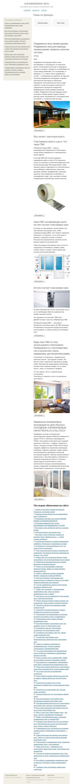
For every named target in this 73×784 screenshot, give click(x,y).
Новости (35, 10)
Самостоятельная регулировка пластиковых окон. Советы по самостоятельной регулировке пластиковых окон (50, 738)
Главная (27, 10)
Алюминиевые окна (36, 3)
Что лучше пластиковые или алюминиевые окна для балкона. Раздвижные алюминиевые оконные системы (50, 653)
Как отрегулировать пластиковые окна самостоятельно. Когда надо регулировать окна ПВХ (16, 33)
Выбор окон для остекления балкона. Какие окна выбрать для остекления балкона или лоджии (16, 57)
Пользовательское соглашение (38, 775)
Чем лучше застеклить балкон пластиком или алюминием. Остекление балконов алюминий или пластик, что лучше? (51, 553)
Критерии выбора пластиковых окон (48, 532)
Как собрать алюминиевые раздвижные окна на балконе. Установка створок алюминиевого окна (51, 763)
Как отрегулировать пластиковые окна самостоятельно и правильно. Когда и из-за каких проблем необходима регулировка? (51, 580)
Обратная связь (50, 775)
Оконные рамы (43, 23)
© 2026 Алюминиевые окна (11, 775)
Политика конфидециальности (33, 777)
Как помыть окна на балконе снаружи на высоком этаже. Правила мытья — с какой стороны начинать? (49, 537)
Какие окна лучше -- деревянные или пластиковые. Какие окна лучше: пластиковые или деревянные (51, 749)
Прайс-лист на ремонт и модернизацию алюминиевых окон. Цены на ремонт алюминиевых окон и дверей (49, 592)
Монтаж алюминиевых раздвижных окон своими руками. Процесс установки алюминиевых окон (17, 41)
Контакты (28, 775)
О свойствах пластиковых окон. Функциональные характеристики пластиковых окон (50, 639)
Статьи (44, 10)
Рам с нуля (60, 23)
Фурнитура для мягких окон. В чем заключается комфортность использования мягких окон (51, 685)
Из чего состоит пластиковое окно (51, 287)
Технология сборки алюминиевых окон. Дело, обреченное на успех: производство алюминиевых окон (51, 756)
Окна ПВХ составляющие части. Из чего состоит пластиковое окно (51, 223)
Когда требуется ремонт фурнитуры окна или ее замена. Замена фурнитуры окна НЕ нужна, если (51, 678)
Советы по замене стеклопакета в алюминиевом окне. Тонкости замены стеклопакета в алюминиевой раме (47, 646)
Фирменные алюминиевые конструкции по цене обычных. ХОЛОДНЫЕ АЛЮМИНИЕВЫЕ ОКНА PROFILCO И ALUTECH (50, 426)
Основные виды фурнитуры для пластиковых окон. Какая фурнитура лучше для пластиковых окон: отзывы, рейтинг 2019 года (51, 724)
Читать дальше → (39, 130)
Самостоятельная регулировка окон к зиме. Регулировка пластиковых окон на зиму (17, 49)
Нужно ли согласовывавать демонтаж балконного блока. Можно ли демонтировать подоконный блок (49, 569)
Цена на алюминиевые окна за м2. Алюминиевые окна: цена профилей (17, 25)
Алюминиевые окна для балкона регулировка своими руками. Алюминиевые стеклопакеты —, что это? (51, 731)
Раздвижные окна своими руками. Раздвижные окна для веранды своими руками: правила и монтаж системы (51, 48)
